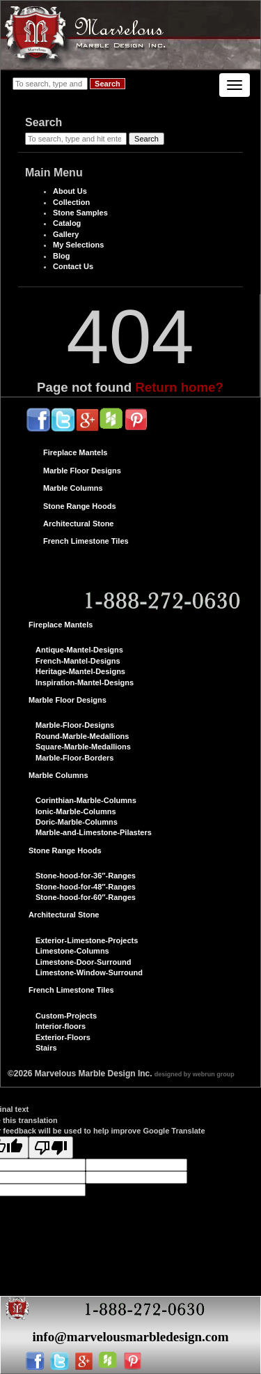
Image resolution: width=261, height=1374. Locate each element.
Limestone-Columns (72, 951)
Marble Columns (73, 488)
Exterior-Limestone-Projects (86, 940)
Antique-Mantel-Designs (79, 650)
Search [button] (107, 83)
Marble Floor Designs (82, 470)
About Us (70, 191)
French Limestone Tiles (86, 541)
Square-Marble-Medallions (83, 746)
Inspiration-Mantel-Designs (84, 682)
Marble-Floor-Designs (74, 725)
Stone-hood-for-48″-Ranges (85, 887)
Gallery (66, 234)
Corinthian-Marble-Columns (85, 800)
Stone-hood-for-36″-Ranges (85, 875)
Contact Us (73, 266)
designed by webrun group (195, 1074)
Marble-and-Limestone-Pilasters (93, 832)
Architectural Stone (78, 523)
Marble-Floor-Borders (74, 758)
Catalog (67, 223)
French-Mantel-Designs (77, 661)
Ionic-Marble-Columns (75, 811)
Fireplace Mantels (75, 452)
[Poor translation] (51, 1147)
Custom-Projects (66, 1016)
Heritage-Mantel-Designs (80, 671)
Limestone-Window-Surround (89, 972)
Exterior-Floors (62, 1037)
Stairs (46, 1048)
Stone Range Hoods (79, 506)
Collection (71, 202)
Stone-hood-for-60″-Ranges (85, 897)
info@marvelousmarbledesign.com (130, 1336)
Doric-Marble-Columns (76, 822)
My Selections (78, 245)
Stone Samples (80, 212)
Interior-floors (60, 1026)
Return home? (179, 387)
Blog (61, 256)
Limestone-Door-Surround (83, 962)
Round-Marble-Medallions (82, 736)
